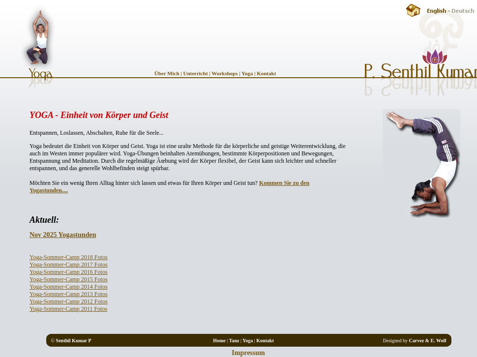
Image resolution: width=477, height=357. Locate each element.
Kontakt (265, 73)
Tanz (234, 340)
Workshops (224, 73)
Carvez (416, 340)
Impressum (248, 353)
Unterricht (195, 73)
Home (219, 340)
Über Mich (167, 73)
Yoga (247, 73)
